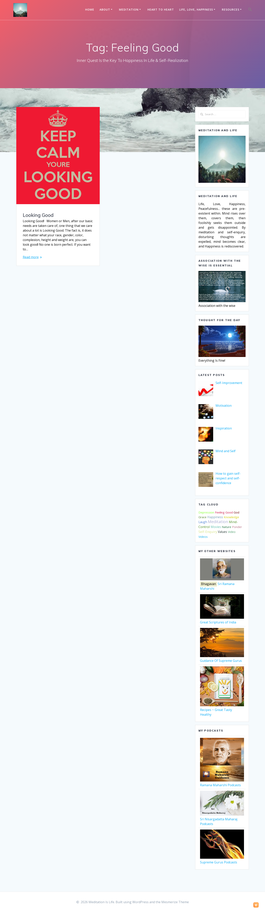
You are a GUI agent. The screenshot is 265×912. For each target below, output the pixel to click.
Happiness (215, 517)
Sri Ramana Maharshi (222, 584)
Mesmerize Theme (175, 902)
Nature (226, 527)
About (105, 9)
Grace (202, 517)
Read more (31, 257)
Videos (203, 537)
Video (232, 532)
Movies (216, 527)
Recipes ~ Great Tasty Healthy (222, 710)
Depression (206, 512)
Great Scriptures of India (222, 619)
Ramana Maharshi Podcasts (222, 782)
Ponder (237, 527)
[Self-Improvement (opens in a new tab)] (229, 383)
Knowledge (231, 517)
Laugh (202, 522)
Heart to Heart (160, 9)
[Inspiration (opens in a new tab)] (224, 428)
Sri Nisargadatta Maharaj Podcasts (222, 819)
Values (222, 532)
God (236, 512)
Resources (230, 9)
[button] (250, 10)
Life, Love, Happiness (196, 9)
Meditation (129, 9)
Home (89, 9)
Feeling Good (224, 512)
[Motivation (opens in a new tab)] (224, 405)
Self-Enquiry (207, 531)
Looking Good (38, 215)
